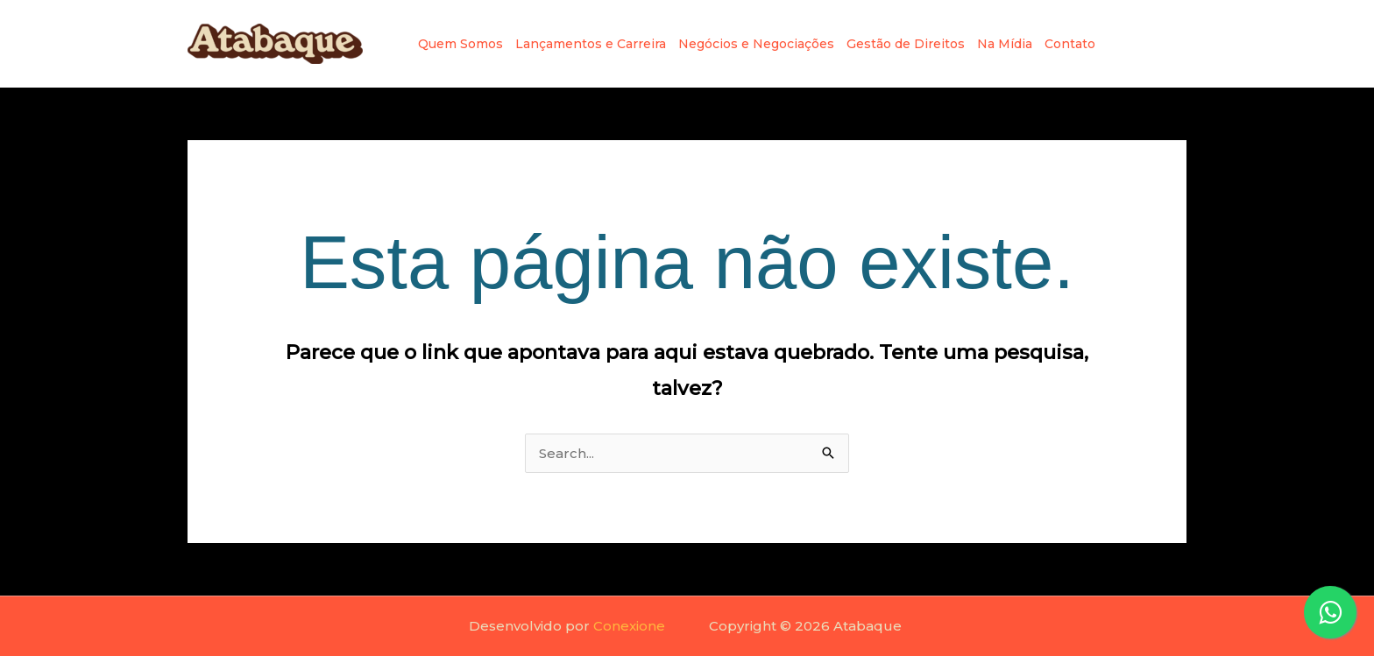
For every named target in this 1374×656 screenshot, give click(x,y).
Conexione (629, 625)
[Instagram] (1121, 44)
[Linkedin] (1149, 44)
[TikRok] (1177, 44)
